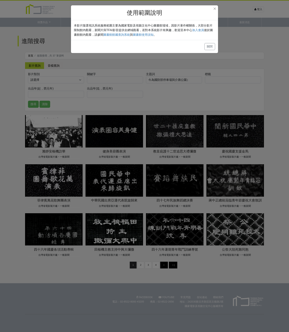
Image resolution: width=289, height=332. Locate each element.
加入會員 (198, 30)
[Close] (214, 8)
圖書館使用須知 (143, 34)
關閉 (210, 46)
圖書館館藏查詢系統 (116, 34)
